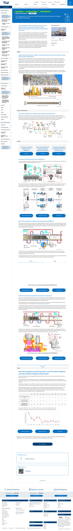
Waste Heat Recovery (5, 513)
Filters (3, 518)
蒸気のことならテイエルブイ (6, 3)
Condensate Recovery (5, 512)
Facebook (45, 525)
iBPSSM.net (53, 45)
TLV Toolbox (45, 506)
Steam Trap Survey (32, 506)
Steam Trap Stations (4, 511)
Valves (3, 519)
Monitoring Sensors (29, 458)
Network (59, 502)
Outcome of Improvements (26, 215)
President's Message (60, 503)
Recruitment (59, 507)
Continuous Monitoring (43, 290)
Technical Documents (19, 502)
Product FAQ (3, 506)
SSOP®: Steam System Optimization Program (35, 502)
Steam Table (45, 503)
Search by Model (4, 502)
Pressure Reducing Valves (5, 514)
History (59, 506)
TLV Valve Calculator (46, 507)
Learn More (26, 153)
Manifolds (3, 524)
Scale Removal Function (43, 215)
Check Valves (4, 520)
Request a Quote (46, 514)
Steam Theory (45, 502)
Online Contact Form (46, 513)
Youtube (45, 526)
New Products (17, 503)
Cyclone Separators (4, 517)
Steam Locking (58, 215)
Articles (45, 508)
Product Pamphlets (4, 503)
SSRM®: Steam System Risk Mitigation (34, 503)
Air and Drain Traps (4, 523)
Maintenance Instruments (19, 513)
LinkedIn (45, 524)
